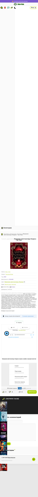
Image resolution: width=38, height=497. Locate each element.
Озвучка (20, 322)
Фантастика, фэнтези (15, 233)
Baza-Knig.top (11, 457)
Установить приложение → (28, 316)
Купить (25, 327)
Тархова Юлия (9, 274)
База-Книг (6, 233)
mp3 (13, 327)
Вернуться (32, 391)
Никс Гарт (7, 271)
